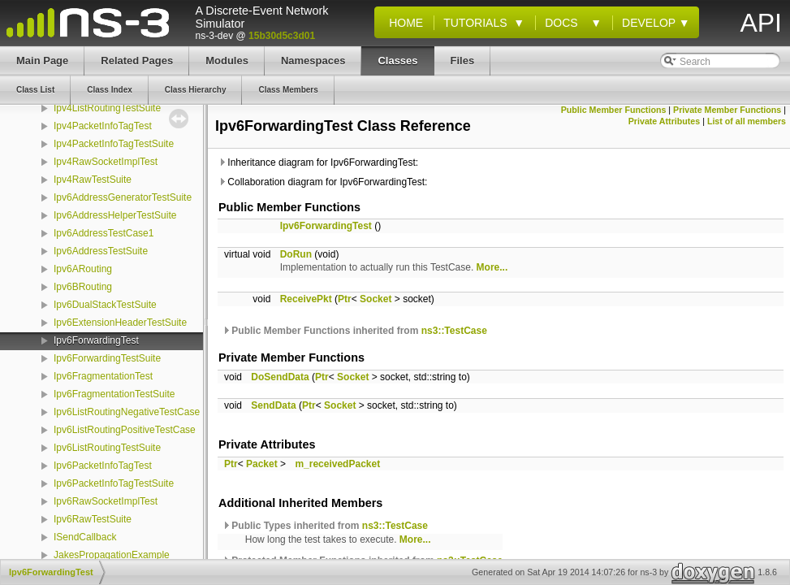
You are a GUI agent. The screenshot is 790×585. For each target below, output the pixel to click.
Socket (375, 299)
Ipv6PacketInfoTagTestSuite (114, 483)
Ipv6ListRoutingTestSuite (107, 447)
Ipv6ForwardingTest (96, 340)
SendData (273, 405)
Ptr (345, 299)
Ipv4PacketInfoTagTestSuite (114, 144)
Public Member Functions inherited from (354, 330)
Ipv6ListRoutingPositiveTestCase (125, 430)
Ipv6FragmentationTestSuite (114, 394)
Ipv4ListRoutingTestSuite (107, 108)
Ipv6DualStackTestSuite (105, 304)
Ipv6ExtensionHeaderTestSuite (120, 322)
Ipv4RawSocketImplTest (106, 161)
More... (492, 267)
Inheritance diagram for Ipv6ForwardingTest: (318, 162)
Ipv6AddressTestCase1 (103, 233)
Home (402, 22)
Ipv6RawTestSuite (93, 519)
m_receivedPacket (337, 464)
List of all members (746, 121)
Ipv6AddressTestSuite (101, 251)
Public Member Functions (614, 110)
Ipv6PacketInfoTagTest (103, 465)
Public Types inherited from (325, 525)
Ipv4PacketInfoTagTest (103, 126)
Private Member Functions (727, 110)
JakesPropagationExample (112, 555)
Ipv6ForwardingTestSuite (107, 358)
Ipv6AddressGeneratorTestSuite (123, 197)
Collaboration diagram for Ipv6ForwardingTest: (322, 182)
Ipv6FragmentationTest (103, 376)
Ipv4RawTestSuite (93, 179)
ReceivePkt (306, 299)
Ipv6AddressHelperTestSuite (115, 215)
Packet (262, 464)
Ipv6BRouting (83, 286)
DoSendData (280, 377)
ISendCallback (85, 537)
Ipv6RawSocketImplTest (106, 501)
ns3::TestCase (454, 330)
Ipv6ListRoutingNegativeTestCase (127, 412)
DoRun (296, 254)
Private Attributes (664, 121)
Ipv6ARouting (83, 269)
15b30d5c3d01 (281, 35)
